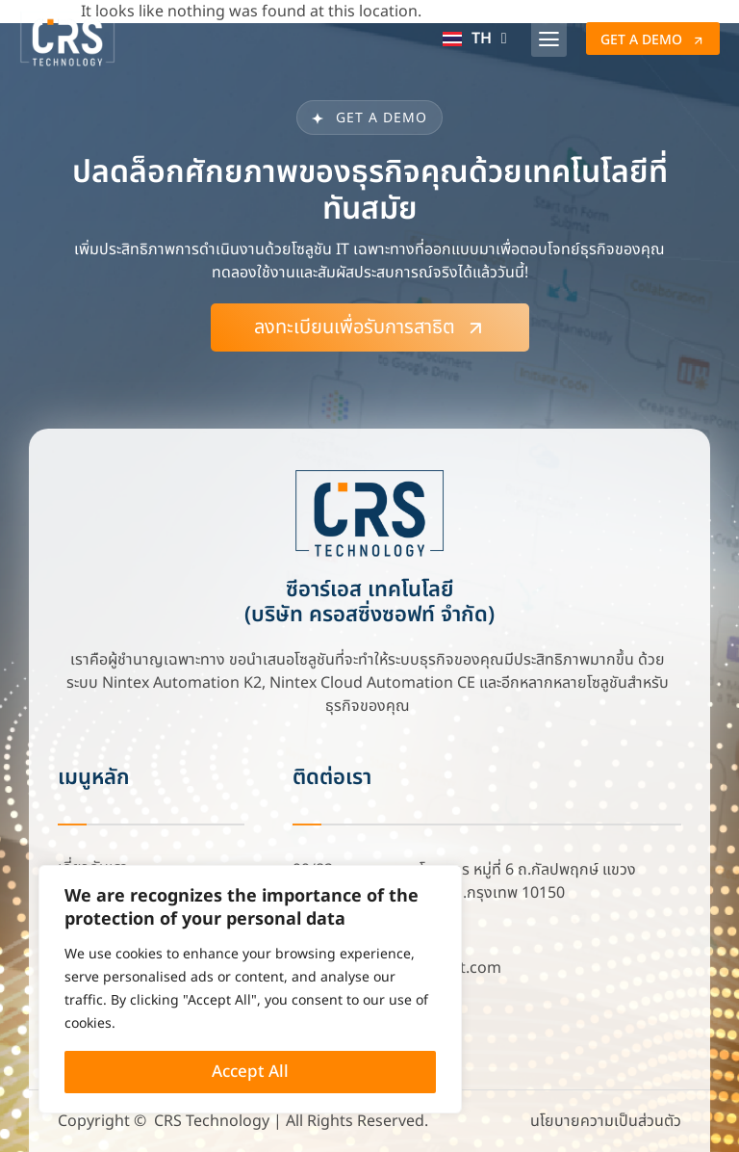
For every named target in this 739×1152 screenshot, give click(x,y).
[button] (549, 38)
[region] (250, 989)
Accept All (250, 1072)
